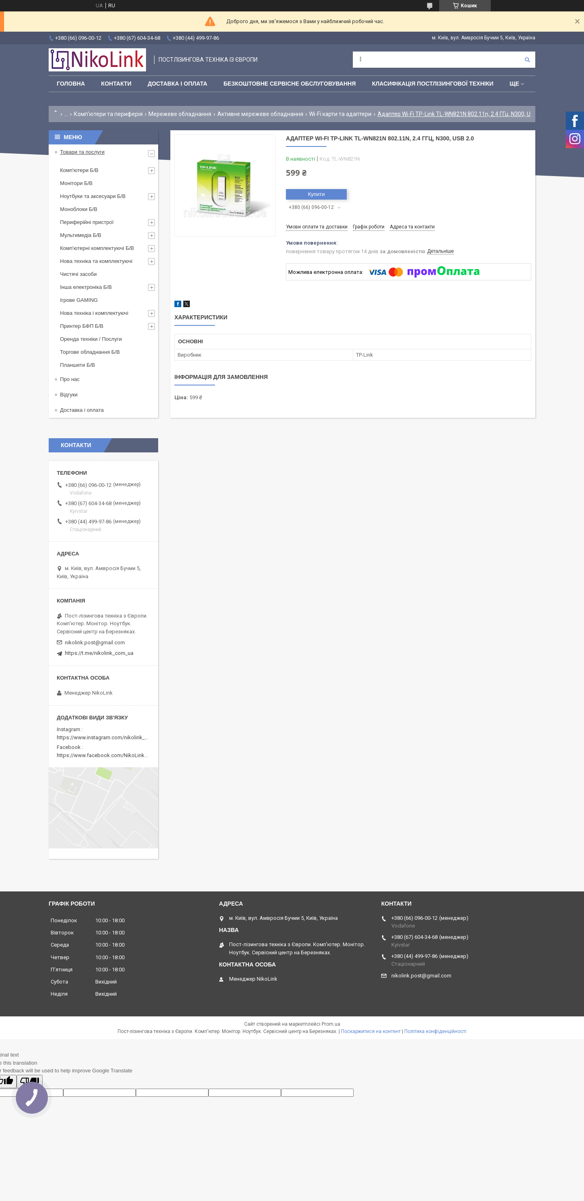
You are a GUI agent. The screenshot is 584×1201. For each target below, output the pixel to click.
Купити (316, 194)
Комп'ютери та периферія (108, 114)
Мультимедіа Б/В (80, 235)
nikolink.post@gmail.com (95, 642)
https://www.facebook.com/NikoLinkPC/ (104, 755)
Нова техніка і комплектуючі (94, 313)
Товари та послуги (82, 152)
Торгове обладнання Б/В (90, 352)
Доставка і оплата (177, 83)
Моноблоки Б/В (78, 209)
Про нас (69, 379)
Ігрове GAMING (79, 300)
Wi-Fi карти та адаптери (340, 114)
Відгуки (68, 395)
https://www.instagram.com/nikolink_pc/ (105, 737)
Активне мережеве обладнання (260, 114)
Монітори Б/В (76, 183)
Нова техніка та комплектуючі (96, 261)
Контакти (116, 83)
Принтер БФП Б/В (81, 326)
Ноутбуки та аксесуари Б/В (93, 196)
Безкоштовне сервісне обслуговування (289, 83)
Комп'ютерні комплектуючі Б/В (97, 248)
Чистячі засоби (78, 274)
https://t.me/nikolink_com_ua (99, 653)
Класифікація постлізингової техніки (432, 83)
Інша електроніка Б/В (86, 287)
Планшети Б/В (77, 365)
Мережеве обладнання (179, 114)
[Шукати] (527, 60)
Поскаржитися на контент (371, 1031)
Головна (71, 83)
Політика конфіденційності (435, 1031)
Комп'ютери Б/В (79, 170)
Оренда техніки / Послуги (91, 339)
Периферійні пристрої (87, 222)
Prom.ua (331, 1024)
